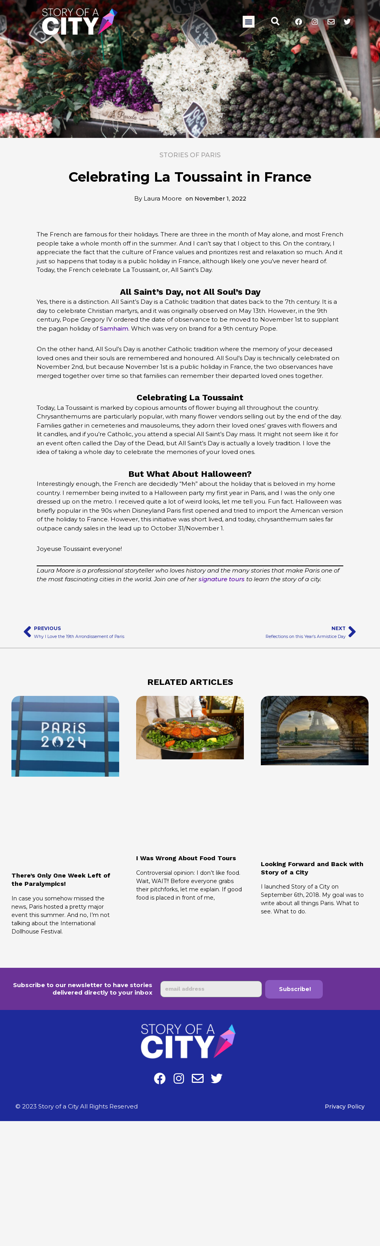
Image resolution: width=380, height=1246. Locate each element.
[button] (249, 22)
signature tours (221, 579)
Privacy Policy (344, 1106)
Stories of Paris (190, 155)
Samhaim (114, 328)
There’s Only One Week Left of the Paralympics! (60, 879)
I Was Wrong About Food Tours (186, 858)
